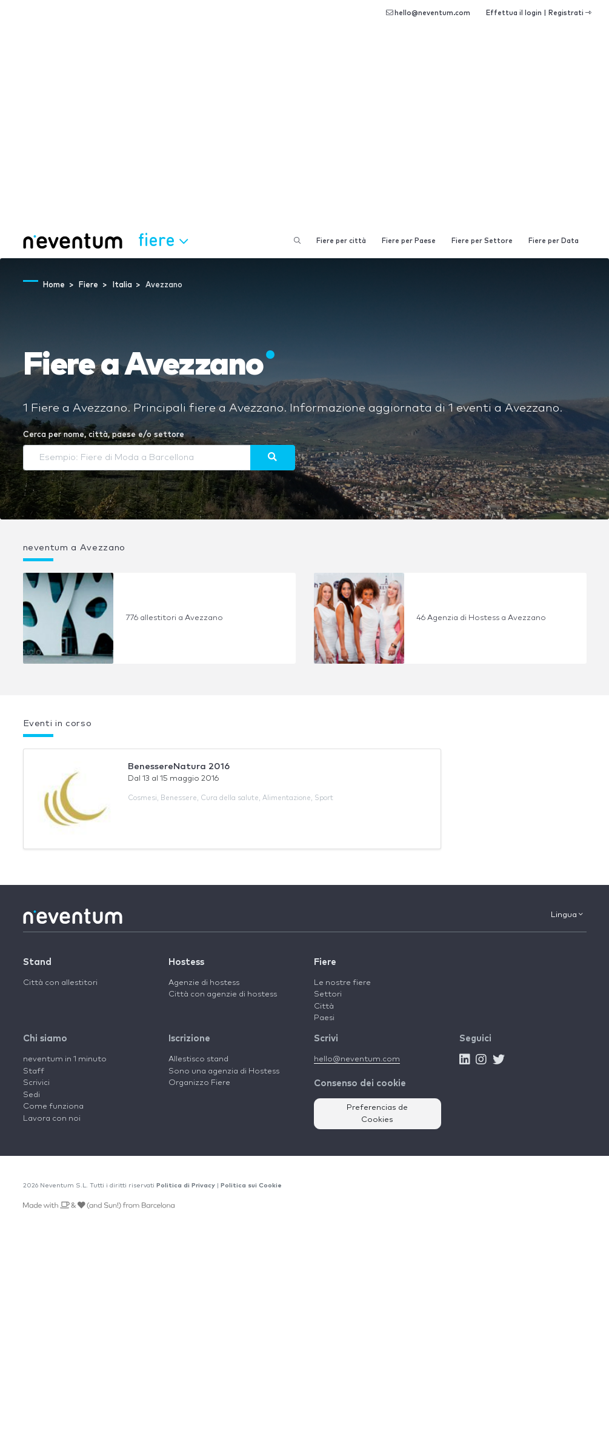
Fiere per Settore (482, 241)
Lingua (567, 914)
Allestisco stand (198, 1059)
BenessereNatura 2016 (179, 766)
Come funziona (53, 1106)
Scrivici (36, 1083)
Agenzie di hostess (203, 983)
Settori (328, 994)
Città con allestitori (60, 983)
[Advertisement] (304, 133)
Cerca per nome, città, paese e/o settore (103, 435)
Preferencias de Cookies (377, 1114)
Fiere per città (341, 241)
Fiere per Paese (409, 241)
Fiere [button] (163, 239)
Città (324, 1006)
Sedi (31, 1095)
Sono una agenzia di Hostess (223, 1071)
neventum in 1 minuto (65, 1059)
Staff (33, 1071)
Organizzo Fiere (199, 1083)
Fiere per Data (553, 241)
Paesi (324, 1018)
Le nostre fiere (342, 983)
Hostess (186, 962)
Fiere (325, 962)
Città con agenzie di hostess (222, 994)
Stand (37, 962)
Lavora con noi (52, 1119)
